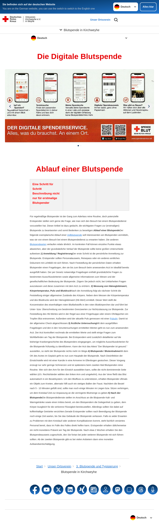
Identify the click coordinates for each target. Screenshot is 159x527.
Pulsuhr (114, 318)
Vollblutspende (74, 235)
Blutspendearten (38, 244)
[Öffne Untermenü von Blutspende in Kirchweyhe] (79, 30)
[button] (78, 145)
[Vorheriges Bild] (148, 106)
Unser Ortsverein (100, 19)
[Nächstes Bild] (10, 106)
